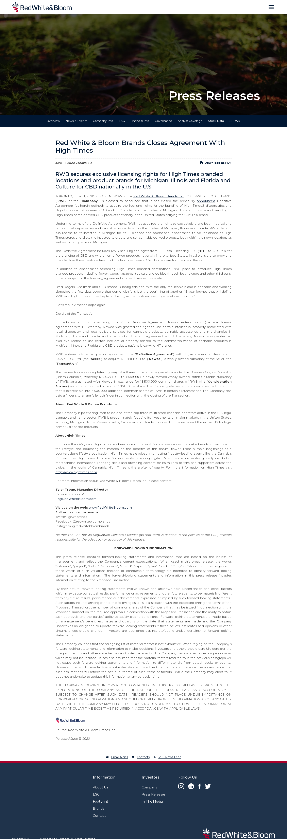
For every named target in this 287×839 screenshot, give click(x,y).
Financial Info (140, 121)
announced (206, 201)
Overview (53, 121)
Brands (98, 808)
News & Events (76, 121)
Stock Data (216, 121)
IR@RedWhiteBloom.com (76, 499)
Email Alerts (119, 757)
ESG (122, 121)
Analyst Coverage (190, 121)
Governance (163, 121)
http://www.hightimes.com (76, 472)
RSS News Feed (169, 757)
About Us (100, 787)
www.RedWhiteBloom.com (110, 507)
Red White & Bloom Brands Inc (158, 196)
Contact (99, 816)
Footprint (100, 801)
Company (149, 787)
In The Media (152, 801)
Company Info (103, 121)
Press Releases (153, 794)
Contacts (143, 757)
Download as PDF (216, 163)
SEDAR (235, 121)
